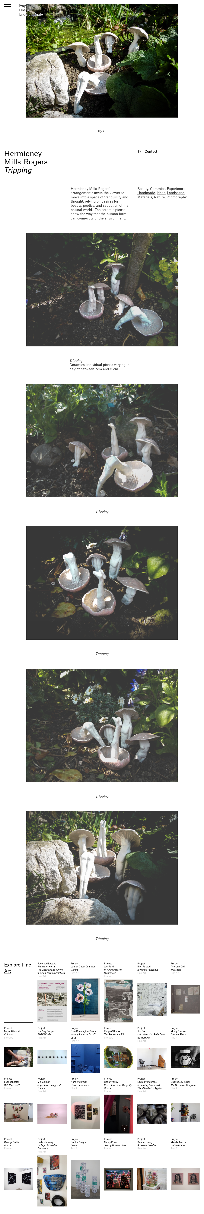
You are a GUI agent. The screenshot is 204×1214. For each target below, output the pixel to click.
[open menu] (7, 6)
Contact (151, 151)
